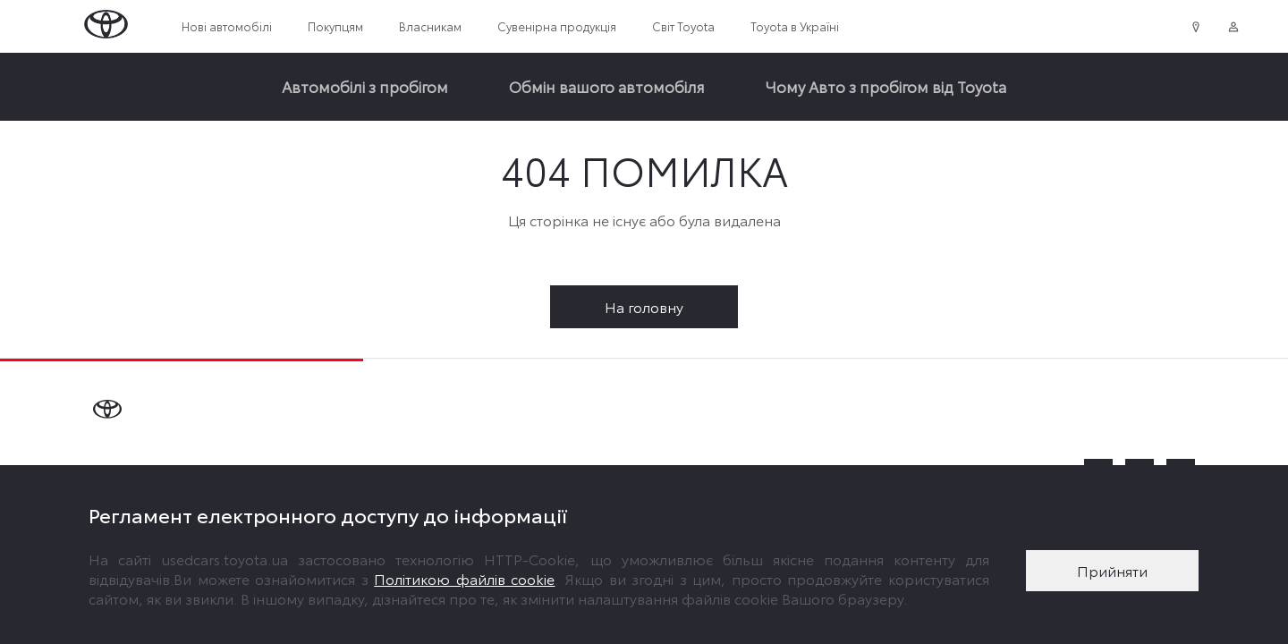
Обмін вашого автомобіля (607, 86)
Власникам (430, 26)
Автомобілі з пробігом (365, 86)
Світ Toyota (683, 26)
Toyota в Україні (794, 26)
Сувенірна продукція (556, 26)
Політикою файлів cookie (464, 578)
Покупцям (335, 26)
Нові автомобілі (227, 26)
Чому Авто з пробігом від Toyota (886, 86)
